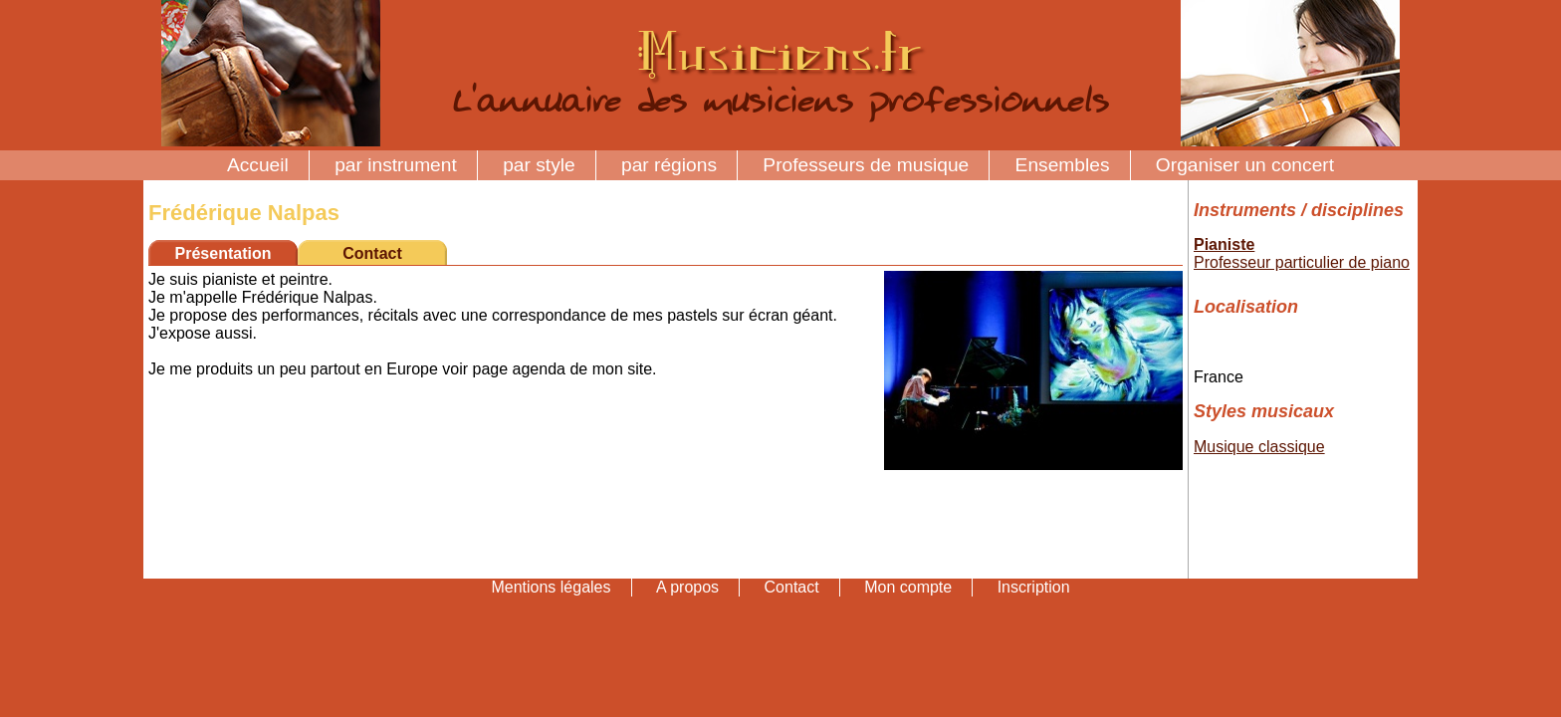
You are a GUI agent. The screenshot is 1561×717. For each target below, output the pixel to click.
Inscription (1034, 587)
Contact (372, 253)
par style (539, 164)
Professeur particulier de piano (1302, 262)
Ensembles (1062, 164)
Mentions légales (550, 587)
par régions (669, 164)
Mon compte (908, 587)
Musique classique (1259, 446)
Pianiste (1224, 244)
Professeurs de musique (866, 164)
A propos (687, 587)
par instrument (395, 164)
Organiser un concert (1245, 164)
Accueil (258, 164)
